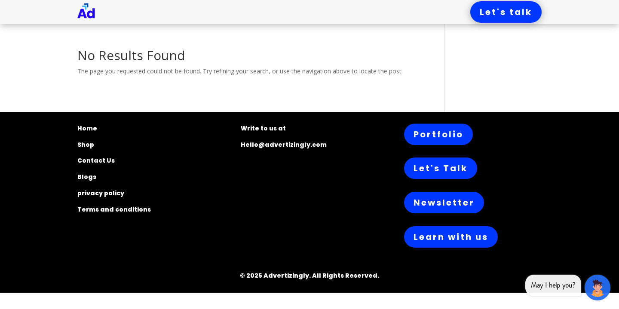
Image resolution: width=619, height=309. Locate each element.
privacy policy (100, 193)
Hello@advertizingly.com (284, 144)
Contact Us (96, 160)
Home (87, 128)
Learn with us (451, 237)
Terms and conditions (114, 209)
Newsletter (444, 203)
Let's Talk (441, 168)
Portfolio (438, 134)
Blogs (86, 177)
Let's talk (506, 12)
